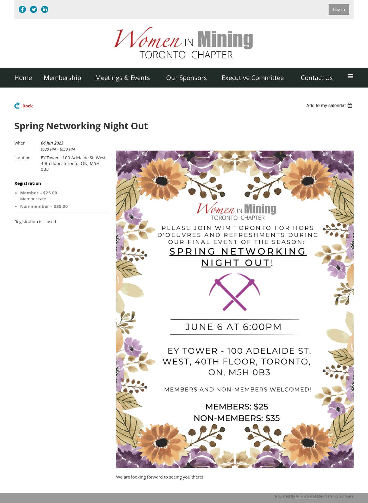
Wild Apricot (306, 496)
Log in (339, 9)
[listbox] (330, 105)
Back (27, 106)
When (20, 143)
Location (22, 157)
